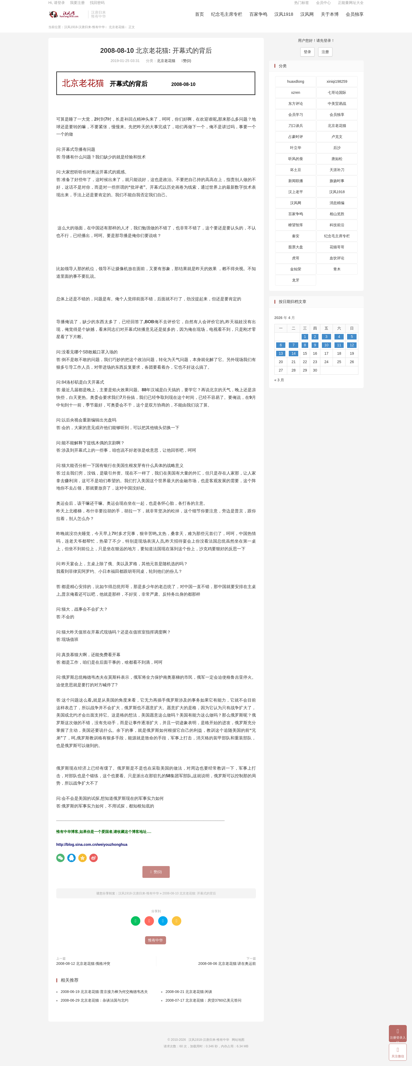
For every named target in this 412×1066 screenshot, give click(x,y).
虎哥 (295, 265)
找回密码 (97, 7)
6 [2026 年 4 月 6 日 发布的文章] (281, 352)
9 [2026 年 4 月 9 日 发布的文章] (315, 352)
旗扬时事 (337, 188)
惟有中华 (155, 947)
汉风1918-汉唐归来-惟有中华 (66, 18)
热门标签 (301, 7)
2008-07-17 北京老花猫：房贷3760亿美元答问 (203, 1007)
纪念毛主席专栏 (226, 18)
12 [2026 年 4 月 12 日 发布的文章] (352, 352)
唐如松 (337, 166)
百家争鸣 (258, 18)
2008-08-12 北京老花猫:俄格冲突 (83, 970)
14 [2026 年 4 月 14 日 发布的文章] (293, 360)
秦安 (295, 243)
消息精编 (337, 210)
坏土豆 (295, 177)
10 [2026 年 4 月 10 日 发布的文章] (326, 352)
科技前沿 (337, 232)
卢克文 (337, 144)
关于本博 (330, 18)
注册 (325, 58)
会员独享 (355, 18)
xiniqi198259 (337, 88)
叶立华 (295, 155)
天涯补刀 (337, 177)
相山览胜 (337, 221)
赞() (186, 68)
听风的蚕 (295, 166)
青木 (337, 276)
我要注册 (77, 7)
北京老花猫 (117, 34)
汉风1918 (283, 18)
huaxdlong (295, 88)
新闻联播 (295, 188)
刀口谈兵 (295, 133)
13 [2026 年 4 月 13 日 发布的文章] (281, 360)
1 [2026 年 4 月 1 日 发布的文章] (305, 343)
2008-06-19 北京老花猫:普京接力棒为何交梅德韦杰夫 (104, 998)
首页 (199, 18)
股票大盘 (295, 254)
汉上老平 (295, 199)
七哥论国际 (337, 99)
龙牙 (295, 287)
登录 (307, 58)
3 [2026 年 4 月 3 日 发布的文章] (326, 343)
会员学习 (295, 122)
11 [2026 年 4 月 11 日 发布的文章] (339, 352)
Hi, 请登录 (56, 7)
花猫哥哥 (337, 254)
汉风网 (307, 18)
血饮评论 (337, 265)
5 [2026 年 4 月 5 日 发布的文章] (352, 343)
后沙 (337, 155)
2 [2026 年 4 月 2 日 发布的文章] (315, 343)
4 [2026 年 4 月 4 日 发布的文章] (339, 343)
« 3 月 (279, 387)
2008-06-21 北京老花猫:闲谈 (189, 998)
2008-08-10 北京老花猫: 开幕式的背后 (156, 57)
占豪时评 (295, 144)
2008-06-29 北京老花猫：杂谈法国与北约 (94, 1007)
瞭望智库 (295, 232)
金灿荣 (295, 276)
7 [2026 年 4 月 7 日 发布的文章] (293, 352)
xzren (295, 99)
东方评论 (295, 111)
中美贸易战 (337, 111)
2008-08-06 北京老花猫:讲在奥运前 (227, 970)
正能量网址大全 (351, 7)
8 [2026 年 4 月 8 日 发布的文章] (305, 352)
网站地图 (238, 1046)
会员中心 (323, 7)
